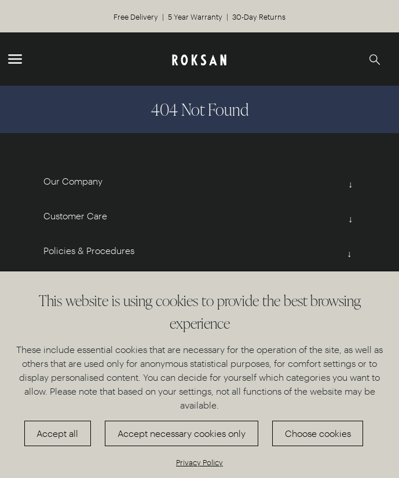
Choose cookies (318, 433)
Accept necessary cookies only (182, 433)
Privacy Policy (199, 462)
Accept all (57, 433)
